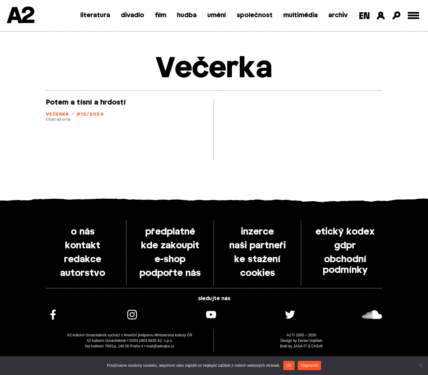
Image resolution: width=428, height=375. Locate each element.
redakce (82, 259)
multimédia (300, 15)
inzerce (257, 232)
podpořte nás (170, 273)
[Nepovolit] (420, 365)
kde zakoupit (170, 245)
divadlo (132, 15)
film (160, 15)
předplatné (170, 232)
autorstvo (82, 273)
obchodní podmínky (345, 265)
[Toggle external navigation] (413, 15)
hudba (187, 15)
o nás (83, 232)
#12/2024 (90, 114)
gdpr (345, 245)
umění (216, 15)
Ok (289, 365)
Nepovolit (309, 365)
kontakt (82, 245)
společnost (255, 15)
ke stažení (257, 259)
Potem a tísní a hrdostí (86, 102)
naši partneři (257, 245)
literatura (95, 15)
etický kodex (345, 232)
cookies (257, 273)
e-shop (170, 259)
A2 (20, 16)
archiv (338, 15)
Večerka (57, 114)
